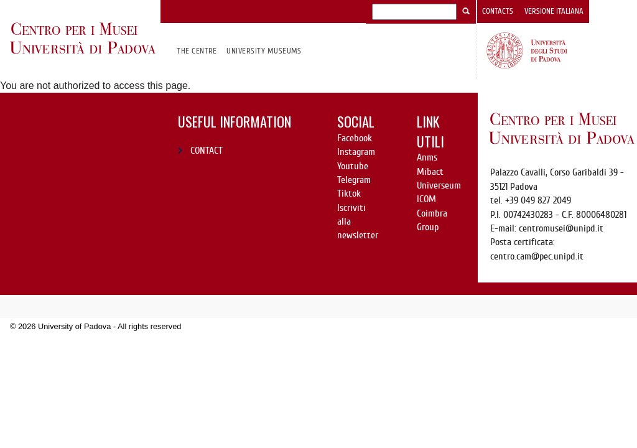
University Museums (264, 50)
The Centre (197, 50)
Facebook (354, 138)
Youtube (352, 166)
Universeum (439, 185)
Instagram (356, 151)
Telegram (354, 179)
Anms (427, 157)
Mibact (430, 171)
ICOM (426, 199)
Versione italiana (554, 11)
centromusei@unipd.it (561, 228)
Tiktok (349, 193)
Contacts (497, 11)
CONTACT (206, 150)
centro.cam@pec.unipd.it (537, 256)
